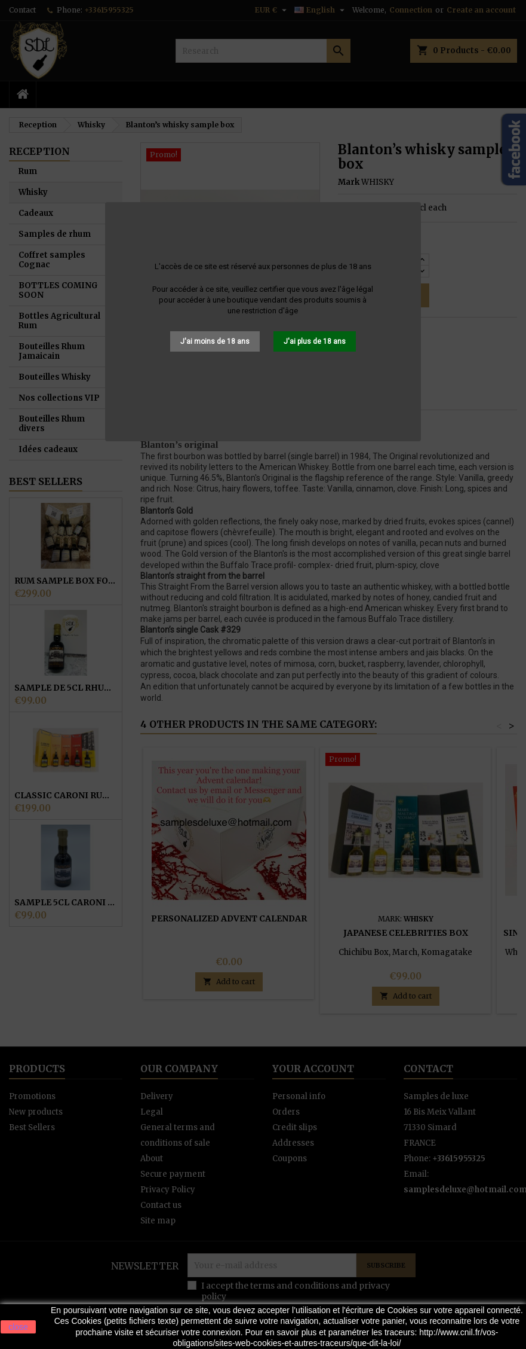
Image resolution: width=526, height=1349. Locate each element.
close (18, 1327)
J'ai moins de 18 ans (215, 341)
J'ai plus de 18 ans (315, 341)
